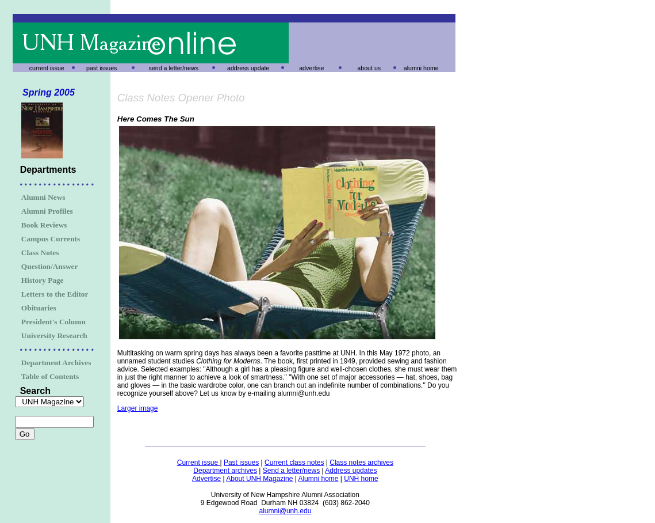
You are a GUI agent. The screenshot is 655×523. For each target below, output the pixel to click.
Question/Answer (49, 266)
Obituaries (38, 308)
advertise (311, 68)
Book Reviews (44, 225)
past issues (101, 68)
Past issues (241, 462)
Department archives (225, 471)
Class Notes (40, 252)
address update (248, 68)
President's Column (53, 321)
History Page (42, 280)
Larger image (137, 408)
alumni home (421, 68)
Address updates (351, 471)
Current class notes (294, 462)
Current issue (198, 462)
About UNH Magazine (259, 479)
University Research (54, 335)
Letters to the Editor (55, 294)
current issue (46, 68)
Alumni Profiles (47, 211)
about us (369, 68)
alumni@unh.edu (285, 511)
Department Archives (56, 362)
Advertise (206, 479)
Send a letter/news (291, 471)
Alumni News (43, 197)
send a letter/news (173, 68)
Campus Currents (50, 238)
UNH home (361, 479)
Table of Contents (50, 376)
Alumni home (318, 479)
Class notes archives (361, 462)
